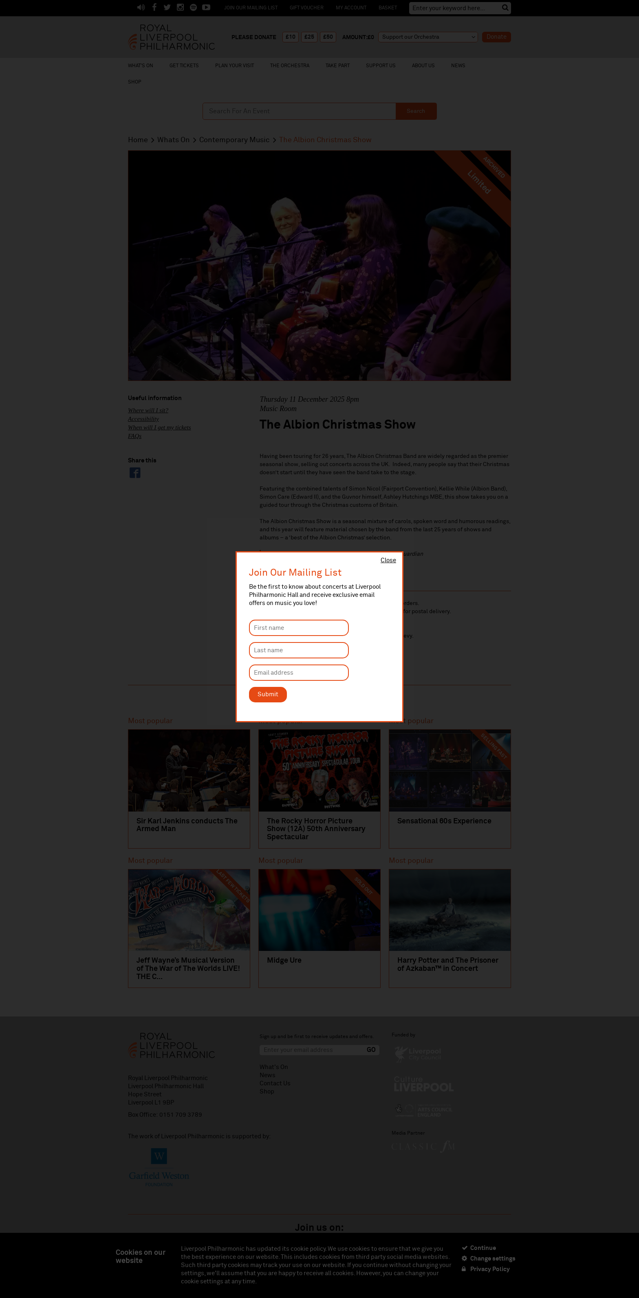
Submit (268, 694)
